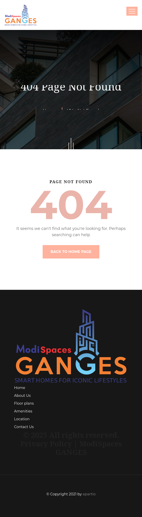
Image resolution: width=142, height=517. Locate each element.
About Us (22, 395)
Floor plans (24, 403)
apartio (89, 494)
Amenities (23, 411)
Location (21, 419)
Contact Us (24, 427)
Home (19, 388)
